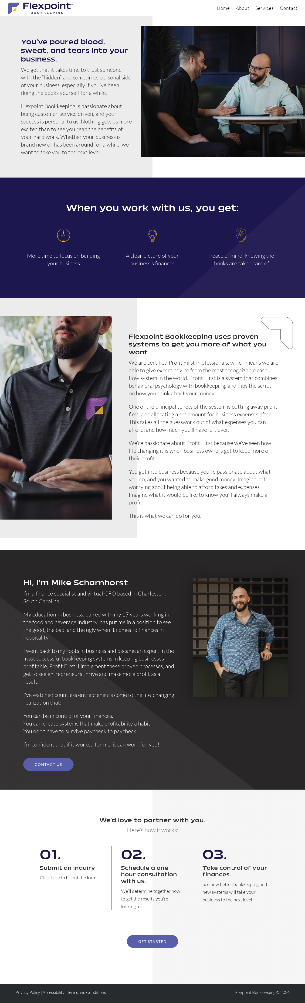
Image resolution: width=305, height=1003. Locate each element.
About (242, 9)
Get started (152, 941)
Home (223, 9)
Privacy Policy (27, 992)
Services (264, 9)
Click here (50, 877)
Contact (289, 9)
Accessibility (53, 992)
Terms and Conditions (86, 992)
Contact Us (48, 764)
